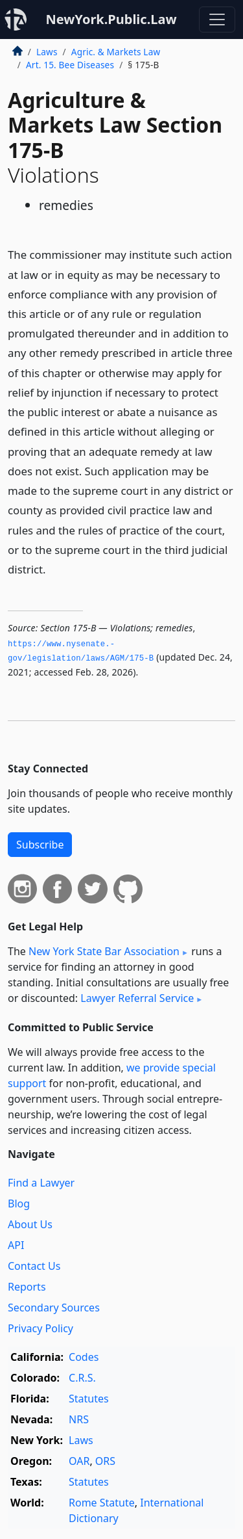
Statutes (89, 1398)
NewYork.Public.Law (110, 19)
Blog (19, 1203)
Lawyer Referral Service (137, 998)
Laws (47, 52)
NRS (79, 1419)
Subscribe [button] (40, 844)
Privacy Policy (40, 1328)
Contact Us (34, 1266)
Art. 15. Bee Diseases (70, 65)
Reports (27, 1287)
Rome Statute (102, 1502)
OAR (79, 1461)
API (16, 1245)
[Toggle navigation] (217, 20)
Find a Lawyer (41, 1183)
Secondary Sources (54, 1307)
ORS (105, 1461)
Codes (83, 1357)
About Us (30, 1224)
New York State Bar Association (104, 951)
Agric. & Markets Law (115, 52)
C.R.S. (82, 1378)
